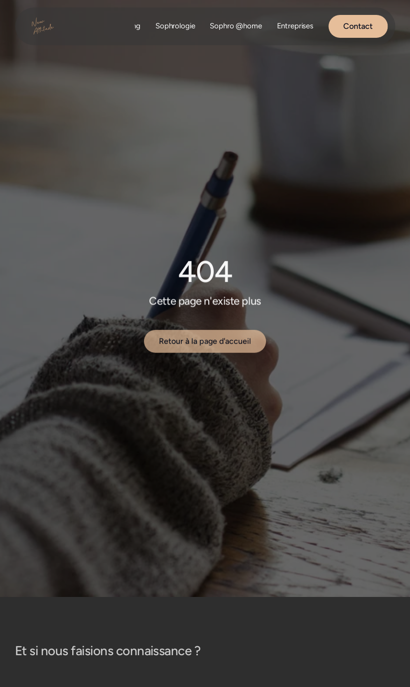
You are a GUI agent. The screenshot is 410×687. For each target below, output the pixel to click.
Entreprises (295, 25)
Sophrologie (175, 25)
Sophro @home (236, 25)
